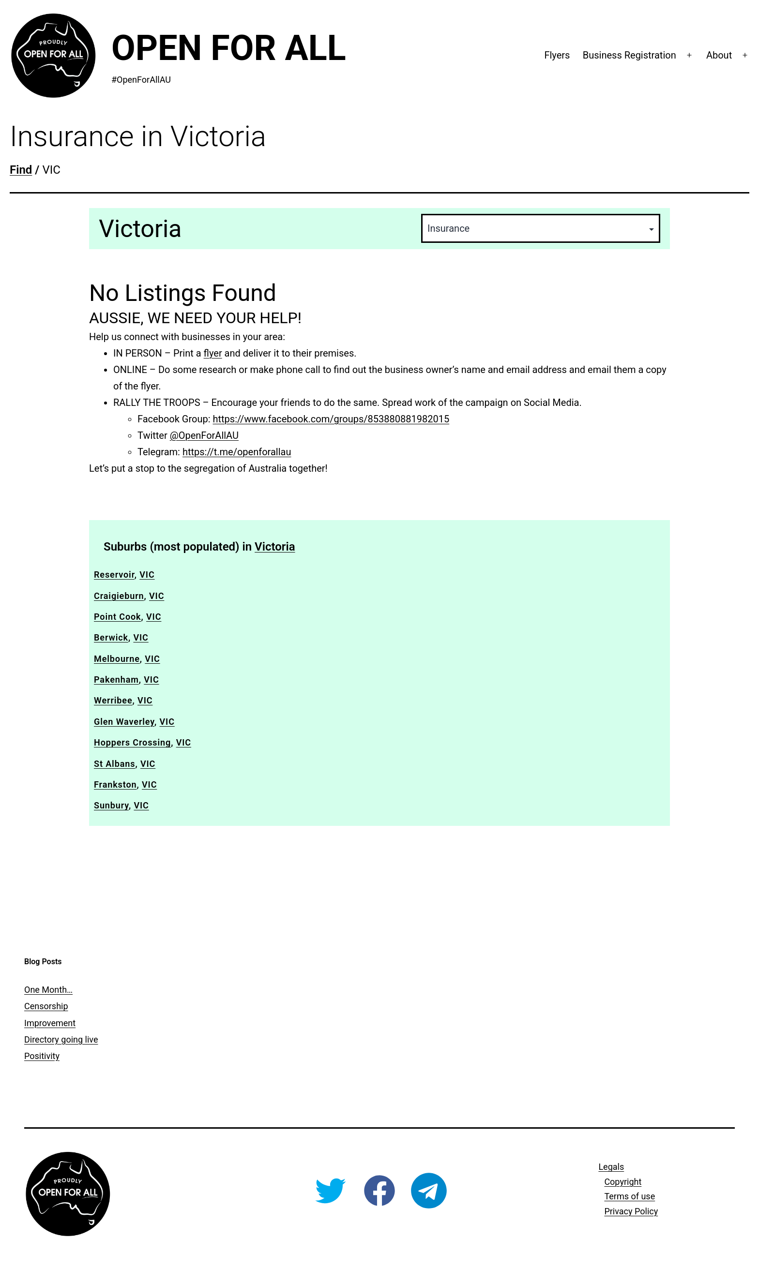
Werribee (113, 700)
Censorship (46, 1006)
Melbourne (117, 659)
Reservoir (114, 574)
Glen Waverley (124, 722)
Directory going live (61, 1039)
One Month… (48, 990)
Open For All (228, 48)
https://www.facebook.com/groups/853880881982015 (331, 419)
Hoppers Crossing (132, 742)
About (719, 55)
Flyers (557, 55)
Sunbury (111, 805)
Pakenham (116, 679)
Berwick (111, 637)
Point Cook (117, 617)
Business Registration (629, 55)
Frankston (115, 784)
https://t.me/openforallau (236, 452)
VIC (146, 574)
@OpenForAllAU (204, 435)
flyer (213, 353)
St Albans (114, 764)
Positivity (42, 1056)
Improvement (50, 1023)
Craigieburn (119, 596)
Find (21, 170)
